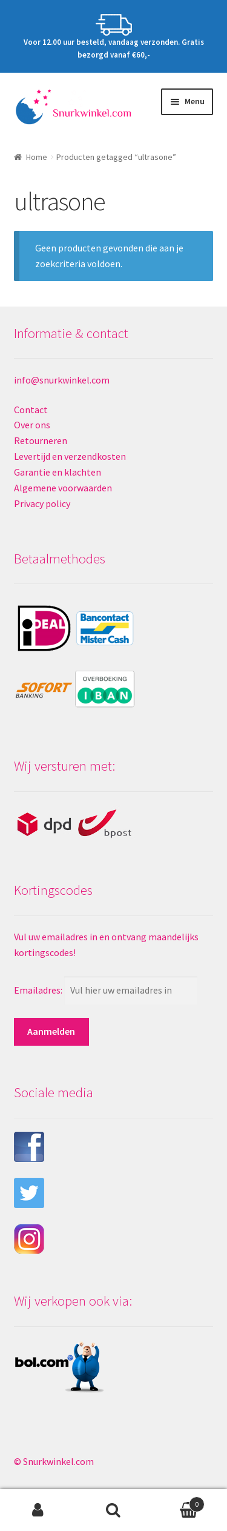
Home (36, 156)
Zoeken (113, 1510)
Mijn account (38, 1510)
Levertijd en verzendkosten (70, 456)
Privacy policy (42, 503)
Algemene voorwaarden (63, 488)
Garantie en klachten (57, 472)
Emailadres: (39, 990)
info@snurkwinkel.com (62, 380)
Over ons (32, 425)
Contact (31, 410)
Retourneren (40, 440)
